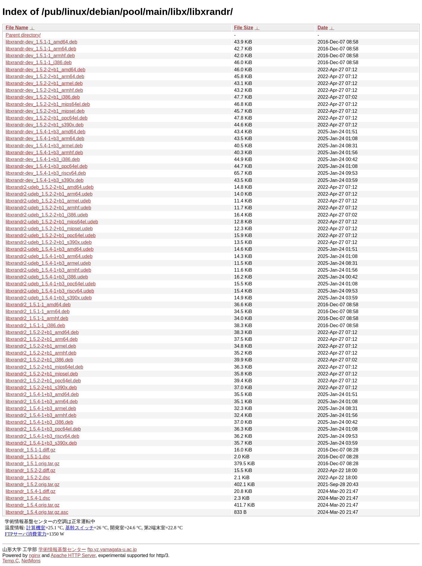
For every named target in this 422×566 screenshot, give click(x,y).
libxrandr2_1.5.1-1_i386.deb (35, 325)
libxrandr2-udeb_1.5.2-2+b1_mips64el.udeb (52, 221)
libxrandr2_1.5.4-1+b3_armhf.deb (41, 415)
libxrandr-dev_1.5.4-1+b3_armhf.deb (44, 152)
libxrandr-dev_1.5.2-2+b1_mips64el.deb (48, 104)
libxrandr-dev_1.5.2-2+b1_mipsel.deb (45, 111)
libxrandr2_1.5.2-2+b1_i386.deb (39, 359)
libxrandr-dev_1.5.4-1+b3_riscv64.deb (46, 173)
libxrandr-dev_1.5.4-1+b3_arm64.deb (45, 138)
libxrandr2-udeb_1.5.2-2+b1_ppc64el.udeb (51, 235)
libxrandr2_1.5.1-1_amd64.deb (38, 304)
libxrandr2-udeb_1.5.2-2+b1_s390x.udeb (49, 242)
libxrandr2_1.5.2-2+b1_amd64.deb (42, 332)
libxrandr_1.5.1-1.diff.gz (30, 449)
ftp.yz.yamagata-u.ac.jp (111, 549)
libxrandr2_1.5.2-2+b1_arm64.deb (42, 339)
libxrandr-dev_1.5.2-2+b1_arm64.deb (45, 76)
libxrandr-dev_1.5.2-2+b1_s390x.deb (44, 124)
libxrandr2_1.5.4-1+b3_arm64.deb (42, 401)
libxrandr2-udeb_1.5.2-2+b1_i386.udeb (47, 214)
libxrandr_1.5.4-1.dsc (28, 498)
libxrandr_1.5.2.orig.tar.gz (33, 484)
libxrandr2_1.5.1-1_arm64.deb (37, 311)
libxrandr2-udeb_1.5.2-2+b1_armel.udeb (48, 200)
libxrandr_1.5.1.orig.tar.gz (33, 463)
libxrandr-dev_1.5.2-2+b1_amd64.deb (45, 69)
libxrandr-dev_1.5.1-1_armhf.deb (40, 55)
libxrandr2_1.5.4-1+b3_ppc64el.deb (43, 429)
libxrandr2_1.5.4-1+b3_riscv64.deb (42, 436)
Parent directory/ (23, 35)
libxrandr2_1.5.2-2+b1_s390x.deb (41, 387)
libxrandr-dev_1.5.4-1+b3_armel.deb (44, 145)
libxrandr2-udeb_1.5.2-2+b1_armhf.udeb (48, 207)
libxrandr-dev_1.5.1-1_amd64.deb (41, 41)
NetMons (31, 560)
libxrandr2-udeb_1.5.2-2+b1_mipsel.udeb (49, 228)
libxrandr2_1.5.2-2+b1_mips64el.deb (44, 366)
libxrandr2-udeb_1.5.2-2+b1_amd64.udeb (50, 187)
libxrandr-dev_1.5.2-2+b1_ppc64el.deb (46, 117)
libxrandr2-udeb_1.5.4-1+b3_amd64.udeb (50, 249)
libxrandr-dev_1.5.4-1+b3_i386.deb (43, 159)
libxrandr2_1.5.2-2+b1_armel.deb (41, 346)
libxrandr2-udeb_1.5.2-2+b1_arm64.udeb (49, 194)
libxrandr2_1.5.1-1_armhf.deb (37, 318)
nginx (34, 555)
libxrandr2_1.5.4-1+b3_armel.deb (41, 408)
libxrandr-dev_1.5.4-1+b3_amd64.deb (45, 131)
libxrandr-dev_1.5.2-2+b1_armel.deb (44, 83)
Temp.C (10, 560)
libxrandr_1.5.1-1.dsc (28, 456)
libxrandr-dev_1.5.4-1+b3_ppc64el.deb (46, 166)
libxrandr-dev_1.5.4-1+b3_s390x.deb (44, 180)
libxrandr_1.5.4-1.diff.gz (30, 491)
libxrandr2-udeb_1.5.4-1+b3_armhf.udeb (48, 270)
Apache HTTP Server (73, 555)
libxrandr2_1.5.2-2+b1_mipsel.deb (42, 373)
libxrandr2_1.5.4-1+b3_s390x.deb (41, 443)
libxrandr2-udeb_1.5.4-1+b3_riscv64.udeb (50, 290)
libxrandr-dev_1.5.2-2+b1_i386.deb (43, 97)
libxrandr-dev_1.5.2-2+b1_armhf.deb (44, 90)
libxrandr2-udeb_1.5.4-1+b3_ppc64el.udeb (51, 283)
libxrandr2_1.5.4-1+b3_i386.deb (39, 422)
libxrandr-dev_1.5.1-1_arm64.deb (41, 48)
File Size (243, 27)
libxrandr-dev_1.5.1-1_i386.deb (39, 62)
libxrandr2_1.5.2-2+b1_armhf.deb (41, 352)
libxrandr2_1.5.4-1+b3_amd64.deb (42, 394)
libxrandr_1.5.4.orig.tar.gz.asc (37, 512)
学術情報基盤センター (62, 549)
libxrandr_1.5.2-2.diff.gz (30, 470)
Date (323, 27)
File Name (17, 27)
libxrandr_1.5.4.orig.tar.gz (33, 505)
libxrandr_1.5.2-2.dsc (28, 477)
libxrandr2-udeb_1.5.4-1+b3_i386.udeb (47, 276)
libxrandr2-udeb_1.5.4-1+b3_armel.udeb (48, 263)
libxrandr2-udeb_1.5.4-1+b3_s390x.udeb (49, 297)
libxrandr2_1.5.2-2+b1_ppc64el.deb (43, 380)
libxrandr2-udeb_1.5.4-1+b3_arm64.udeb (49, 256)
